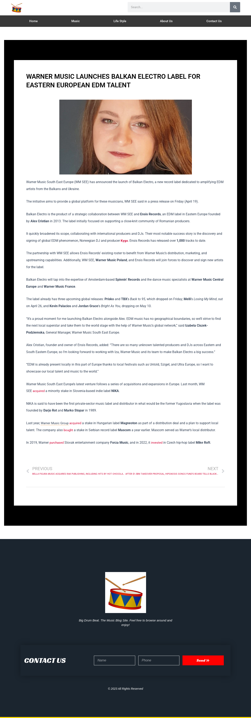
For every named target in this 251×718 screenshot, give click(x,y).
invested (158, 442)
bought (69, 430)
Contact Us (214, 21)
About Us (166, 21)
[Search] (235, 7)
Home (33, 21)
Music (75, 21)
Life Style (120, 21)
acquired (39, 391)
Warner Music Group (55, 423)
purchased (57, 442)
